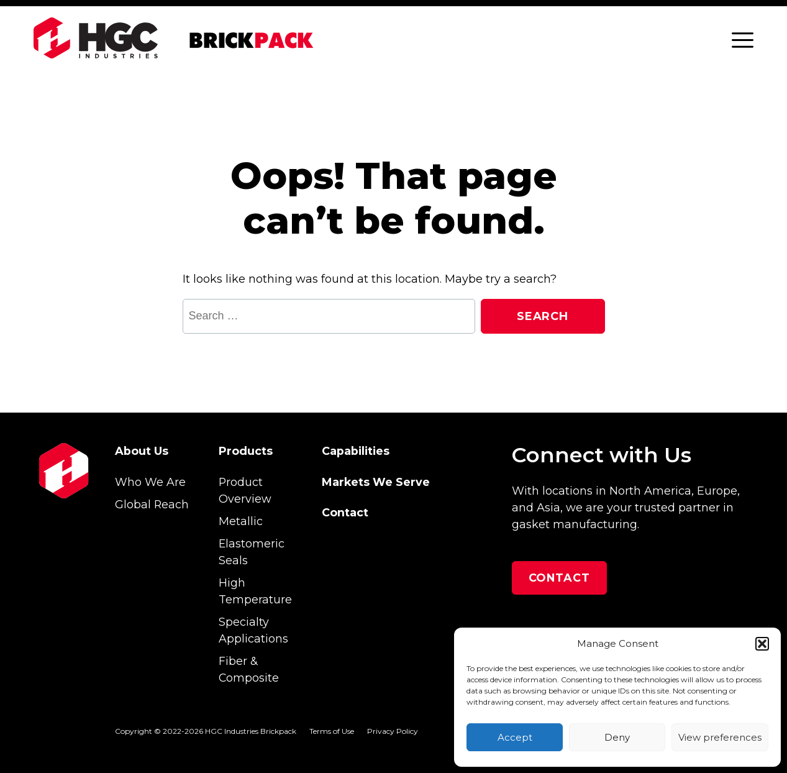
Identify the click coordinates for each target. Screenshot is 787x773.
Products (246, 450)
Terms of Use (331, 731)
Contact (345, 512)
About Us (141, 450)
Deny (617, 737)
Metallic (241, 521)
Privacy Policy (392, 731)
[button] (762, 644)
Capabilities (355, 450)
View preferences (720, 737)
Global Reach (152, 504)
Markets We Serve (376, 481)
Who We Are (150, 481)
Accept (515, 737)
